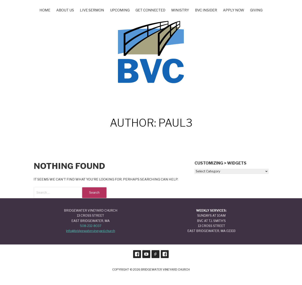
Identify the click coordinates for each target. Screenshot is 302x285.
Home (45, 10)
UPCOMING (120, 10)
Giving (256, 10)
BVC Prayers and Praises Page (165, 254)
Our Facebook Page (137, 254)
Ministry (180, 10)
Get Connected (150, 10)
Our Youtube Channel (146, 254)
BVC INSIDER (206, 10)
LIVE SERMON (92, 10)
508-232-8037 (90, 226)
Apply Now (233, 10)
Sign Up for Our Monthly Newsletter (155, 254)
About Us (65, 10)
